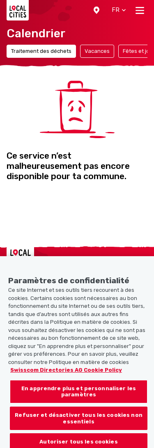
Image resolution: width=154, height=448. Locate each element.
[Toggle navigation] (139, 10)
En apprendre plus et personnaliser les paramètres (78, 395)
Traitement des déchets (41, 51)
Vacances (97, 51)
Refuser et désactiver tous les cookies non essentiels (78, 421)
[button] (96, 10)
